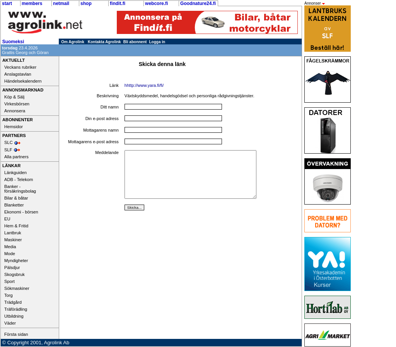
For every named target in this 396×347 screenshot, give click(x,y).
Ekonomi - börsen (21, 212)
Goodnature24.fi (198, 3)
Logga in (157, 42)
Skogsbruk (14, 274)
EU (7, 219)
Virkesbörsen (16, 104)
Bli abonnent (135, 42)
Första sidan (16, 334)
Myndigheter (16, 260)
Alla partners (16, 156)
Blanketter (14, 205)
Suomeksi (13, 41)
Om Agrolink (72, 42)
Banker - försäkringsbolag (20, 188)
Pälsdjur (12, 267)
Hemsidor (13, 126)
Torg (8, 295)
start (7, 3)
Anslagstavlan (17, 74)
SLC (8, 142)
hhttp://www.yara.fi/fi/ (144, 85)
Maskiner (13, 239)
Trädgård (13, 302)
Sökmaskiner (16, 288)
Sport (9, 281)
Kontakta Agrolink (104, 42)
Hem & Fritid (16, 225)
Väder (10, 323)
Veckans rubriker (20, 67)
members (32, 3)
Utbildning (14, 316)
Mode (9, 253)
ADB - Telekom (18, 179)
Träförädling (15, 309)
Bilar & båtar (16, 198)
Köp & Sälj (14, 97)
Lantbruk (12, 232)
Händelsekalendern (22, 81)
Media (10, 246)
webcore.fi (156, 3)
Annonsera (14, 110)
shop (86, 3)
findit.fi (117, 3)
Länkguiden (15, 172)
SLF (8, 149)
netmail (61, 3)
